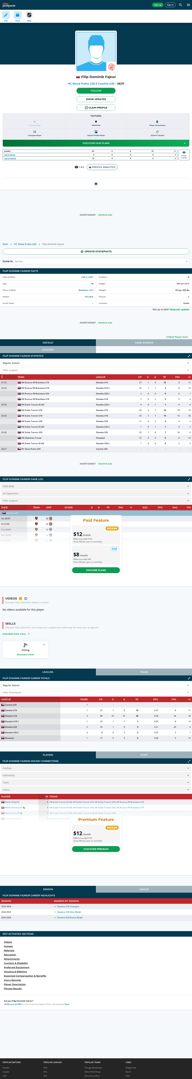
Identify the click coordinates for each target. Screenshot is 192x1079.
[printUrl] (96, 183)
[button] (96, 91)
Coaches (48, 349)
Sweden (6, 1067)
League (144, 889)
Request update (179, 309)
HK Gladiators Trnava (31, 437)
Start (5, 244)
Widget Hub (131, 1067)
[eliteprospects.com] (9, 5)
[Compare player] (34, 133)
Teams (144, 672)
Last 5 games (9, 155)
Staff (144, 754)
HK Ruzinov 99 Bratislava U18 (35, 388)
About (128, 1071)
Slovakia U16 (102, 382)
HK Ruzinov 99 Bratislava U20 (35, 393)
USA (4, 1075)
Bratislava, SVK (86, 290)
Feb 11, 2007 (87, 277)
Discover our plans (135, 143)
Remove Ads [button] (105, 215)
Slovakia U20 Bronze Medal (69, 917)
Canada (6, 1071)
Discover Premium (96, 849)
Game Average (144, 342)
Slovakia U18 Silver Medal (69, 912)
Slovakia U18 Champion (68, 906)
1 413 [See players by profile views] (79, 167)
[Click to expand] (189, 761)
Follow (96, 90)
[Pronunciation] (34, 123)
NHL (46, 1067)
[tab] (48, 342)
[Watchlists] (96, 123)
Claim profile (96, 107)
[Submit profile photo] (96, 133)
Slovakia (89, 296)
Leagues (47, 672)
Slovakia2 (100, 437)
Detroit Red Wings (93, 1071)
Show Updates (96, 99)
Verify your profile (12, 1004)
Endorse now (25, 654)
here (67, 1004)
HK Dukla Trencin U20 (31, 421)
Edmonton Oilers (92, 1075)
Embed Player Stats (177, 336)
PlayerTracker (184, 155)
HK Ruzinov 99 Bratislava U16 (35, 382)
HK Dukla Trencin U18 (31, 410)
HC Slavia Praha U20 (81, 83)
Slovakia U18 (102, 399)
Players (48, 754)
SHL (45, 1075)
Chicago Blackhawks (93, 1067)
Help (128, 1075)
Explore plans (96, 570)
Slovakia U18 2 (103, 388)
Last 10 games (10, 158)
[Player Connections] (157, 123)
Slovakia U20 (102, 421)
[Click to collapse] (189, 356)
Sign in (170, 5)
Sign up (158, 5)
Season (48, 889)
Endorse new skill (16, 634)
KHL (45, 1071)
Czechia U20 (106, 83)
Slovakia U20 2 (103, 393)
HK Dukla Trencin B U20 (32, 404)
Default (48, 342)
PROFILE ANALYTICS (102, 167)
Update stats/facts (96, 251)
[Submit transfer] (157, 133)
